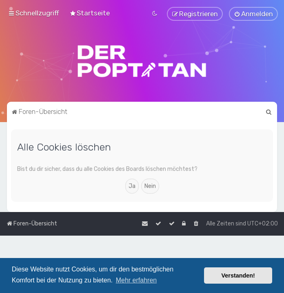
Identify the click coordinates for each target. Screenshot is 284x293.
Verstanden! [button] (238, 275)
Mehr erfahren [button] (136, 280)
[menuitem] (89, 13)
